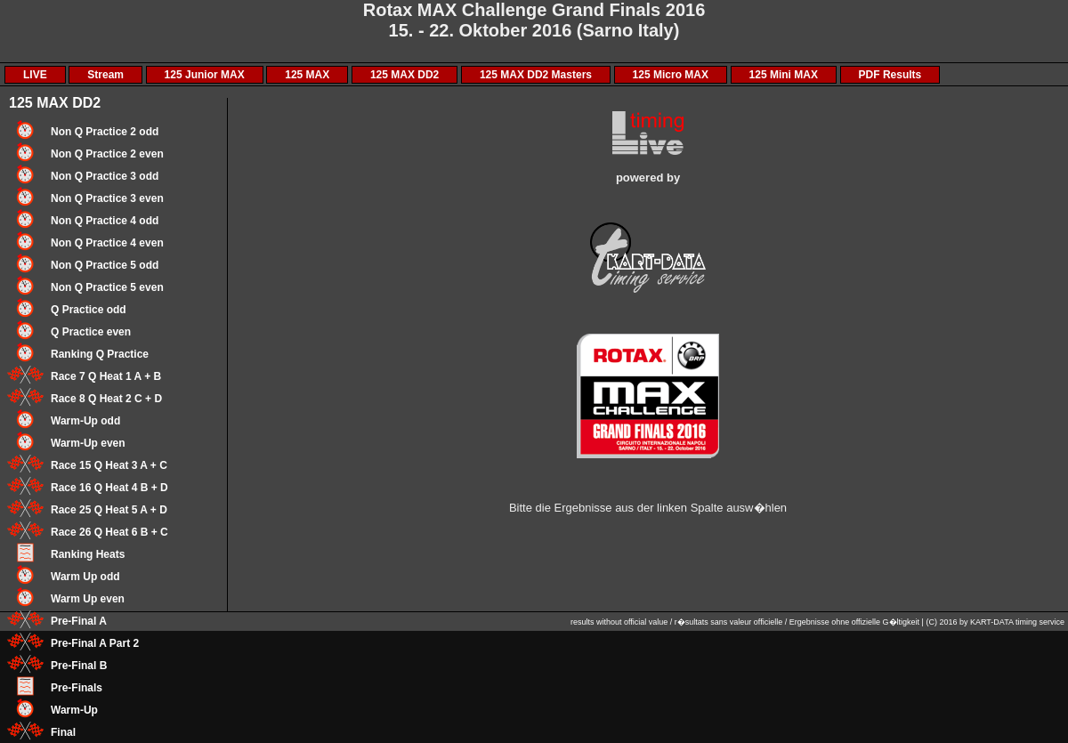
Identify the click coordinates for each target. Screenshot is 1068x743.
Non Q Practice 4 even (107, 243)
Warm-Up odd (85, 421)
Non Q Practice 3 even (107, 198)
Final (63, 732)
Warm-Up (74, 710)
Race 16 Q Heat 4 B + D (109, 487)
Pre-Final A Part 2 (95, 643)
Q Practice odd (88, 309)
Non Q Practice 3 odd (104, 176)
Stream (105, 75)
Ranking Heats (88, 554)
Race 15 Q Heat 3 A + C (109, 465)
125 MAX (307, 75)
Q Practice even (91, 332)
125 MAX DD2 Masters (536, 75)
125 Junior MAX (205, 75)
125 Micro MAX (670, 75)
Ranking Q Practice (100, 354)
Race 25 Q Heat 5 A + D (109, 510)
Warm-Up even (88, 443)
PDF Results (890, 75)
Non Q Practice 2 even (107, 154)
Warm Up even (88, 599)
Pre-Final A (79, 621)
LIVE (35, 75)
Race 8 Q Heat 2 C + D (106, 398)
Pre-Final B (79, 665)
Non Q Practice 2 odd (104, 131)
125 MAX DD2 (404, 75)
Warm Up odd (85, 576)
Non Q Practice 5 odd (104, 265)
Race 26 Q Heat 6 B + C (109, 532)
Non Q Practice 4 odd (104, 220)
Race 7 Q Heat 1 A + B (106, 376)
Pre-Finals (76, 688)
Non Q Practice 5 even (107, 287)
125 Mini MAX (783, 75)
